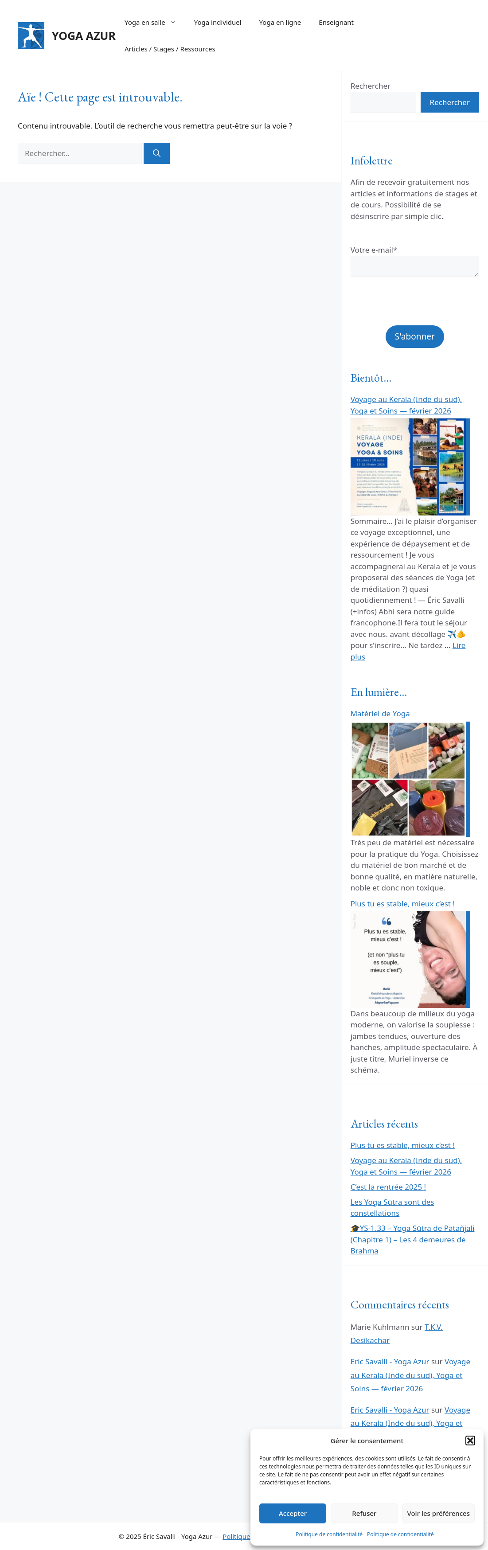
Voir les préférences (438, 1513)
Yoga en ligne (280, 22)
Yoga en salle (155, 22)
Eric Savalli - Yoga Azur (390, 1361)
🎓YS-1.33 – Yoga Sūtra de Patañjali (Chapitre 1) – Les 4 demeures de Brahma (413, 1239)
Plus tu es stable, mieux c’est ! (403, 903)
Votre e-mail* (374, 250)
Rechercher (370, 86)
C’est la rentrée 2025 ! (388, 1187)
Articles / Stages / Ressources (170, 48)
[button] (470, 1440)
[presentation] (414, 308)
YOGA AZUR (84, 35)
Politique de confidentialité (329, 1534)
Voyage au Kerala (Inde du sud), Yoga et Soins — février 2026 (410, 1375)
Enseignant (336, 22)
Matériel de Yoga (380, 713)
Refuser (364, 1513)
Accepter (293, 1513)
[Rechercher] (157, 153)
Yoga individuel (218, 22)
